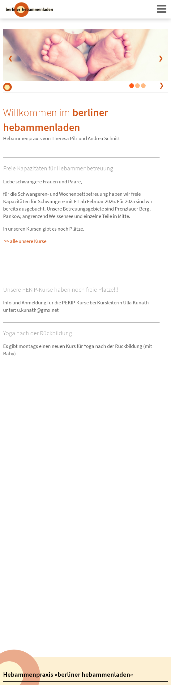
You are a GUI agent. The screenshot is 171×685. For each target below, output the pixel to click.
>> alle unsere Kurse (25, 241)
